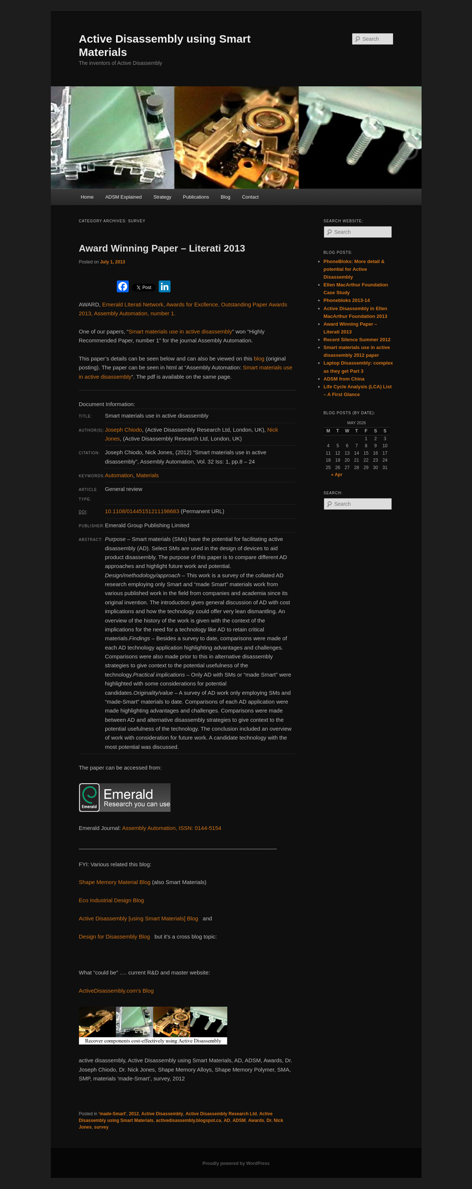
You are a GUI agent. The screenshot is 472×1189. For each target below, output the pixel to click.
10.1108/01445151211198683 (142, 511)
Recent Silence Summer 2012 (357, 339)
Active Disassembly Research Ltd (221, 1113)
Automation (119, 475)
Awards (256, 1120)
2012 (134, 1113)
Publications (196, 197)
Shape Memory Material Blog (115, 882)
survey (101, 1127)
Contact (250, 197)
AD (227, 1120)
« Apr (336, 474)
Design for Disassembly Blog (114, 936)
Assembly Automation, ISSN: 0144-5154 (171, 828)
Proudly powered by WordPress (236, 1163)
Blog (225, 197)
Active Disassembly (162, 1113)
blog (259, 358)
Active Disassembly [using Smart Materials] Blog (138, 918)
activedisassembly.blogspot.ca (188, 1120)
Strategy (162, 197)
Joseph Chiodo (123, 429)
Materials (147, 475)
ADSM (238, 1120)
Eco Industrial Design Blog (111, 900)
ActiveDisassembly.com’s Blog (116, 990)
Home (87, 197)
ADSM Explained (123, 197)
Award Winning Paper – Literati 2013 (162, 248)
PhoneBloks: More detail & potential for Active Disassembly (354, 269)
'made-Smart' (112, 1113)
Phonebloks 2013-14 (347, 300)
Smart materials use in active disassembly (180, 331)
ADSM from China (344, 379)
